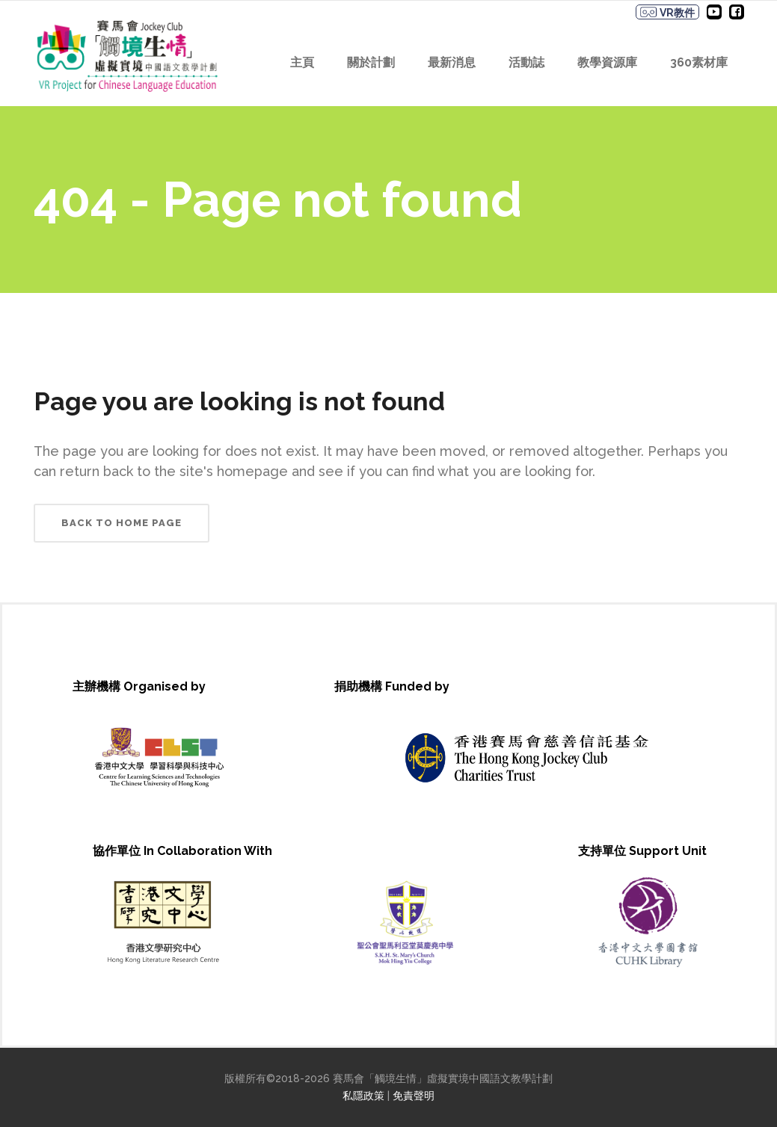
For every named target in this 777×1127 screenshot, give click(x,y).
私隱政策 (363, 1096)
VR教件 (667, 13)
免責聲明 (413, 1096)
